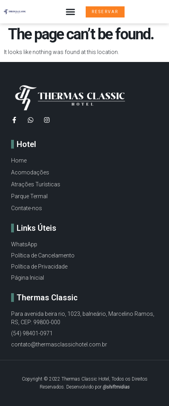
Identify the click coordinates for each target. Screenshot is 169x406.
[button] (70, 11)
